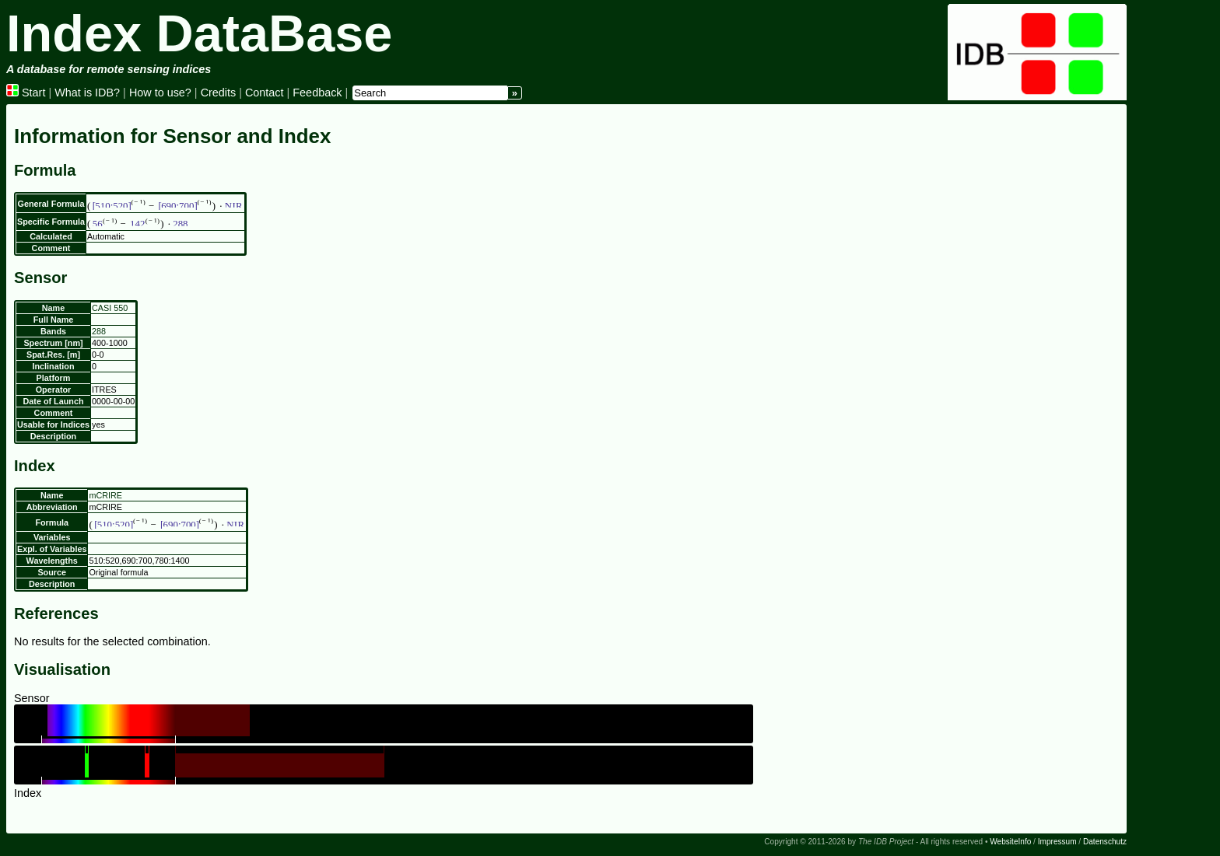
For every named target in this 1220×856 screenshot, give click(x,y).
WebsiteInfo (1010, 841)
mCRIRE (105, 495)
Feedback (317, 92)
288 (99, 331)
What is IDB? (87, 92)
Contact (264, 92)
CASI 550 (110, 308)
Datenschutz (1105, 841)
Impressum (1057, 841)
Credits (219, 92)
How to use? (160, 92)
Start (25, 92)
